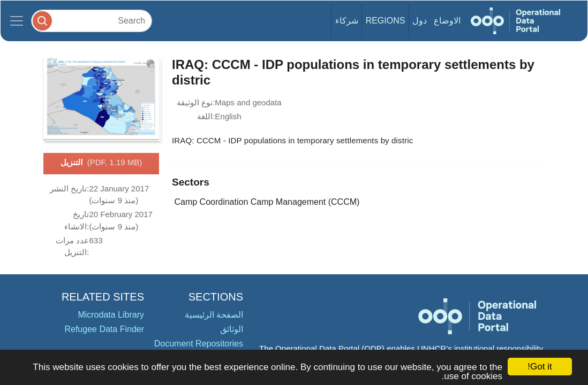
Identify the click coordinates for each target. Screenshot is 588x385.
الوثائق (231, 329)
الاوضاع (447, 20)
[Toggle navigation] (16, 21)
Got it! (539, 366)
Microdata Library (111, 314)
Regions (385, 20)
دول (419, 20)
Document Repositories (198, 343)
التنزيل (101, 163)
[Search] (91, 21)
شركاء (346, 20)
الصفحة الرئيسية (214, 314)
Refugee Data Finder (104, 329)
